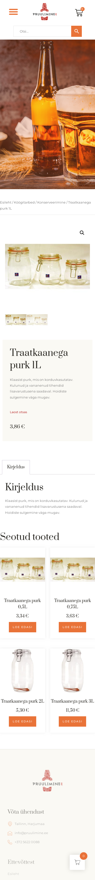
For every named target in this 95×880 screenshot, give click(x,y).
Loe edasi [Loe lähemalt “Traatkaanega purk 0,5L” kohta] (22, 627)
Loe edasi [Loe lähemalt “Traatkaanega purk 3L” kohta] (72, 721)
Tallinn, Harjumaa (26, 823)
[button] (13, 12)
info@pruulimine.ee (28, 833)
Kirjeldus (16, 467)
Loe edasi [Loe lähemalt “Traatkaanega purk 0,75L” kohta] (72, 627)
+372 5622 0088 (24, 842)
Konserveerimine (51, 202)
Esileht (5, 202)
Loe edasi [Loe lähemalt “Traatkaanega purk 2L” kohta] (22, 721)
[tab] (16, 467)
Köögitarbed (24, 202)
